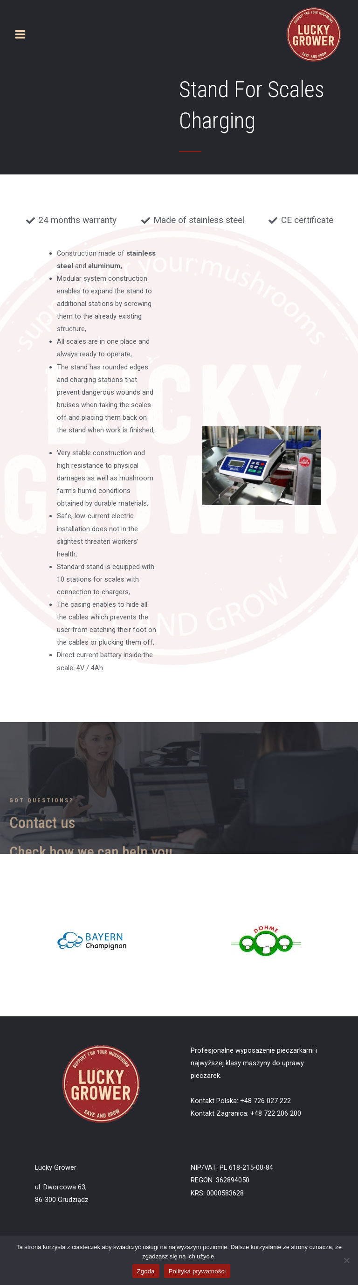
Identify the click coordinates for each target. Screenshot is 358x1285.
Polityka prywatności (197, 1271)
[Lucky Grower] (314, 34)
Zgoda (146, 1271)
